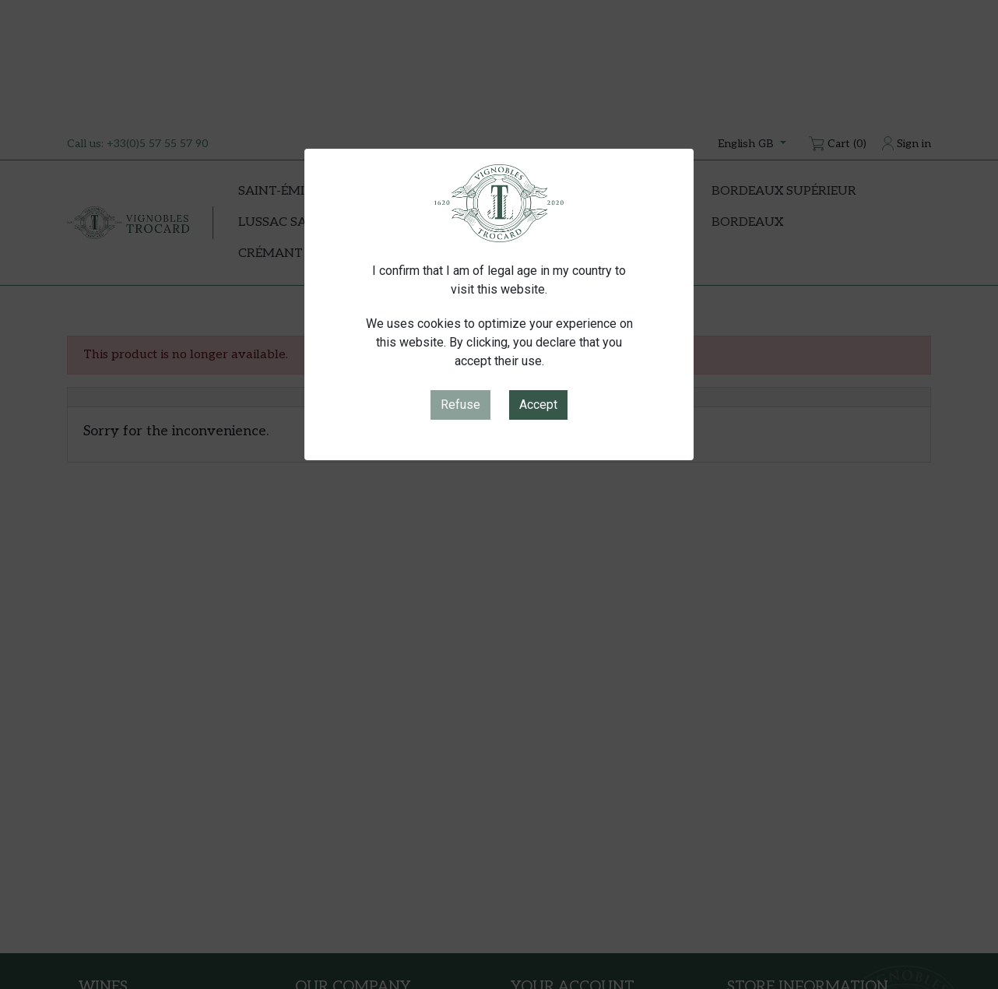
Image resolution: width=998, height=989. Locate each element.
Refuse (460, 404)
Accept (538, 404)
